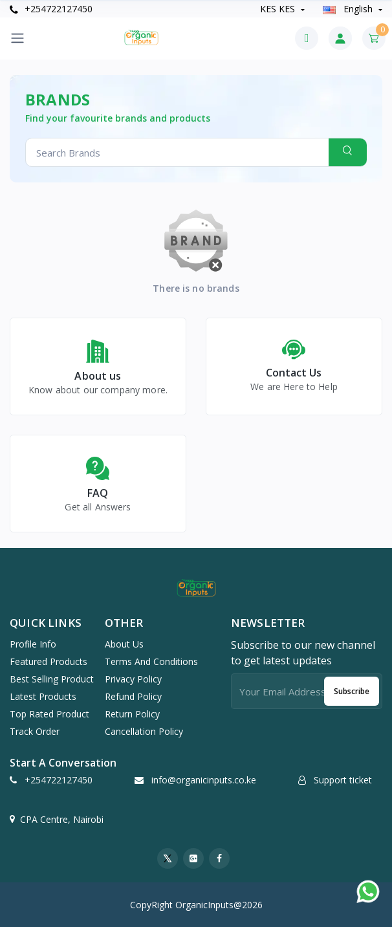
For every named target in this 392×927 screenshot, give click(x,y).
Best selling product (52, 679)
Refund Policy (133, 696)
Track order (35, 731)
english (349, 9)
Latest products (43, 696)
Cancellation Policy (144, 731)
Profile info (33, 644)
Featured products (48, 661)
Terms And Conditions (151, 661)
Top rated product (49, 714)
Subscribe (351, 691)
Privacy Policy (133, 679)
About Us (124, 644)
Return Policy (132, 714)
